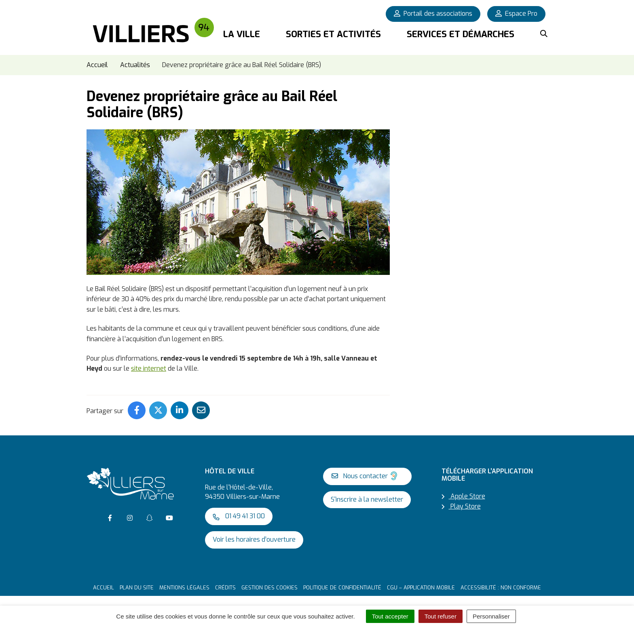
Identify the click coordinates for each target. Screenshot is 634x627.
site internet (148, 366)
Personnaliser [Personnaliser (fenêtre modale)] (491, 616)
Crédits (225, 585)
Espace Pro (516, 13)
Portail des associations (433, 13)
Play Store (461, 504)
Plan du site (137, 585)
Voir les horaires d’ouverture (254, 537)
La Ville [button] (241, 34)
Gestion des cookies (269, 585)
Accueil (103, 585)
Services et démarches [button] (460, 34)
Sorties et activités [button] (333, 34)
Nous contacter (365, 473)
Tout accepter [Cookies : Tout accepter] (390, 616)
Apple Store (463, 494)
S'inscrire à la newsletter (367, 497)
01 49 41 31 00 (239, 513)
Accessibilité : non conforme (501, 585)
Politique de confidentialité (342, 585)
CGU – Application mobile (421, 585)
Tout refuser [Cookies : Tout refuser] (440, 616)
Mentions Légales (184, 585)
